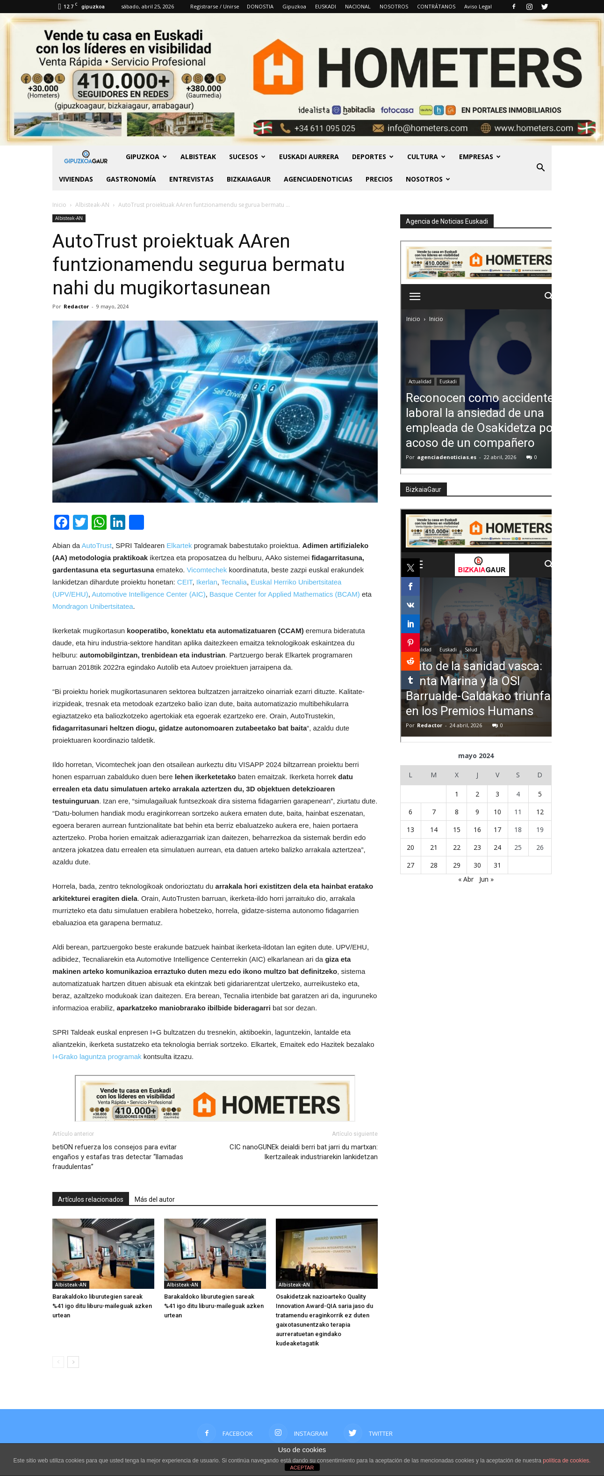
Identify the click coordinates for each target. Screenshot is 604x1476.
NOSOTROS (394, 6)
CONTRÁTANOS (436, 6)
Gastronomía (131, 179)
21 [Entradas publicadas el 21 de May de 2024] (434, 847)
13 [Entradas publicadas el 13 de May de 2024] (410, 829)
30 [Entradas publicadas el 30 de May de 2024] (477, 865)
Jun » (486, 879)
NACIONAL (358, 6)
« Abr (466, 879)
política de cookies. (566, 1460)
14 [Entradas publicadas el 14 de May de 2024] (434, 829)
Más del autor (155, 1199)
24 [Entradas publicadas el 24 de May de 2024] (497, 847)
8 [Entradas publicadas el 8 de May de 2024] (457, 811)
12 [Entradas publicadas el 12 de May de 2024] (540, 811)
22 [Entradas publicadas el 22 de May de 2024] (456, 847)
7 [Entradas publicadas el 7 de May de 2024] (434, 811)
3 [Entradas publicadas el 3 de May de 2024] (497, 793)
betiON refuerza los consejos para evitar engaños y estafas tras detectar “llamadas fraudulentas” (117, 1157)
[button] (540, 168)
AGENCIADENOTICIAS (318, 179)
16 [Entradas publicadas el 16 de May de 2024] (477, 829)
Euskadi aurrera (309, 156)
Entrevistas (191, 179)
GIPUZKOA (146, 156)
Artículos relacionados (90, 1199)
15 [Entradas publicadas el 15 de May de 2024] (456, 829)
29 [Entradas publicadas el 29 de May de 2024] (456, 865)
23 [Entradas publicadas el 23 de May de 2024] (477, 847)
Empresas (480, 156)
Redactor (76, 306)
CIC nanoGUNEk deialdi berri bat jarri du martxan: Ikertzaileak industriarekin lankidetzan (304, 1152)
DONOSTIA (260, 6)
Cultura (426, 156)
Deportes (373, 156)
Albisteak (198, 156)
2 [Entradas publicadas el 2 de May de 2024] (477, 793)
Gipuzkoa (294, 6)
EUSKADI (325, 6)
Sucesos (247, 156)
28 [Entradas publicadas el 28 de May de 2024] (434, 865)
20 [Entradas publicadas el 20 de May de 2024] (410, 847)
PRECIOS (379, 179)
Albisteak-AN (69, 218)
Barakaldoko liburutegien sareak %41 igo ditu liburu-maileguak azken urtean (102, 1306)
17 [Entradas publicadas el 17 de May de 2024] (497, 829)
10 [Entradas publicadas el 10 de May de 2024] (497, 811)
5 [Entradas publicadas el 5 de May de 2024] (540, 793)
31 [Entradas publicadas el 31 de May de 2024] (497, 865)
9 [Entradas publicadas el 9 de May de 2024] (477, 811)
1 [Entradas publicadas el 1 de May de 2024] (457, 793)
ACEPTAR (302, 1467)
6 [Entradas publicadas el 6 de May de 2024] (410, 811)
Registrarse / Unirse (214, 6)
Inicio (59, 205)
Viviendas (76, 179)
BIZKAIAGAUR (249, 179)
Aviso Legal (478, 6)
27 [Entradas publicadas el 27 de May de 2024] (410, 865)
